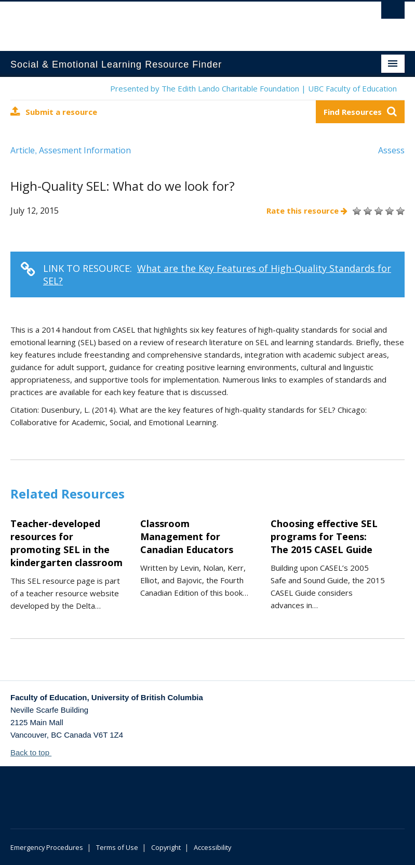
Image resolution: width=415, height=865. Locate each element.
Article (22, 150)
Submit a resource (53, 111)
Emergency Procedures (46, 847)
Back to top (34, 752)
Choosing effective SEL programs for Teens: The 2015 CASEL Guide (324, 536)
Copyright (166, 847)
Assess (391, 150)
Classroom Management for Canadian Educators (186, 536)
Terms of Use (117, 847)
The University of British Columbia (177, 21)
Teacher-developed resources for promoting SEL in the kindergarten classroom (66, 543)
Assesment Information (85, 150)
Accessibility (212, 847)
